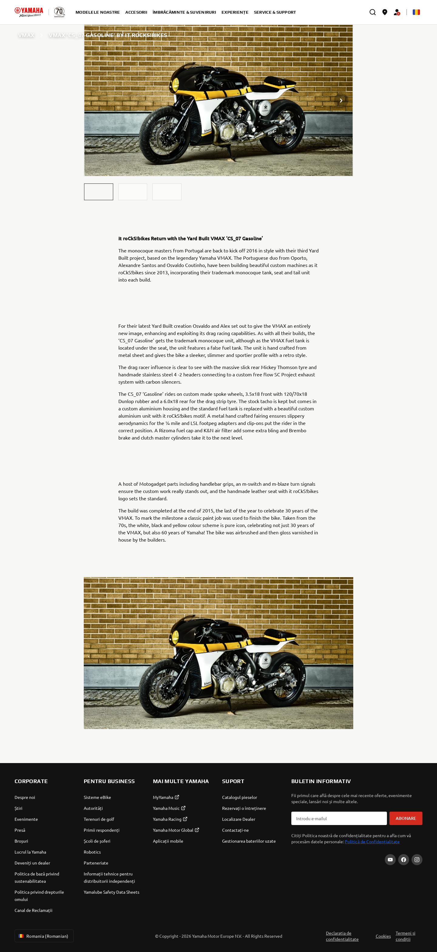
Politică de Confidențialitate (372, 841)
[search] (373, 12)
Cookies (383, 936)
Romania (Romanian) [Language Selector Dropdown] (43, 936)
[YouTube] (390, 859)
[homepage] (29, 12)
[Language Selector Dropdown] (416, 12)
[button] (98, 191)
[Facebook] (403, 859)
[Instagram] (417, 859)
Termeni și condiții (405, 936)
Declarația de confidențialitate (342, 936)
